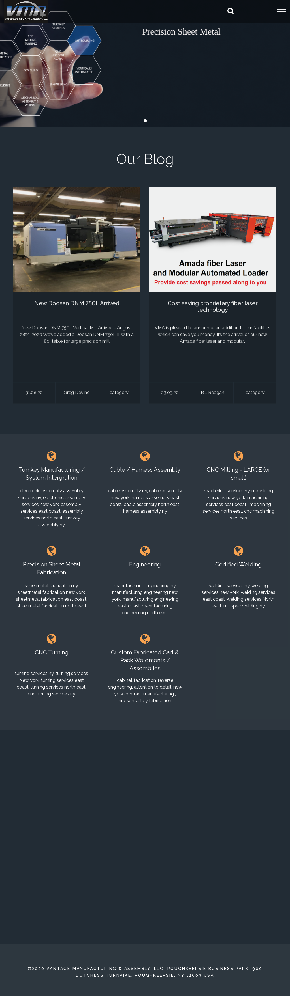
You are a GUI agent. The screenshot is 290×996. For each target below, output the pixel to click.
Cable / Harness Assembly (145, 469)
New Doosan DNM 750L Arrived (76, 304)
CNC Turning (52, 652)
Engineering (145, 564)
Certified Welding (238, 564)
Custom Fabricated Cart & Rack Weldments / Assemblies (145, 660)
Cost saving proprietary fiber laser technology (213, 307)
